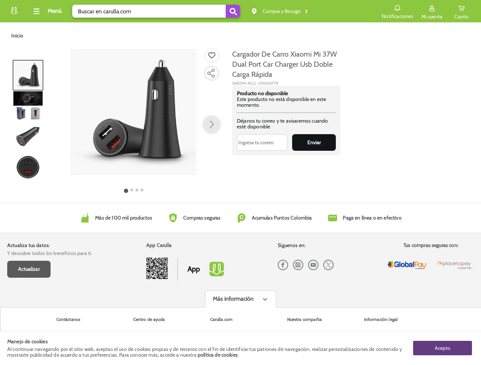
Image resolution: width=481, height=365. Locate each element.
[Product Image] (134, 112)
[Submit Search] (233, 11)
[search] (156, 11)
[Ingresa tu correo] (262, 142)
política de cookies (218, 355)
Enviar (314, 142)
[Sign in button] (432, 11)
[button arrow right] (211, 124)
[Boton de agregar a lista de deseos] (212, 55)
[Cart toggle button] (461, 11)
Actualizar (29, 269)
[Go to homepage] (17, 35)
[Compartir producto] (211, 73)
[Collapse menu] (46, 11)
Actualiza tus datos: (28, 245)
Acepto (442, 348)
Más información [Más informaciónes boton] (233, 298)
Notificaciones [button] (397, 11)
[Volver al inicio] (14, 13)
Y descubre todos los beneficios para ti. (49, 253)
